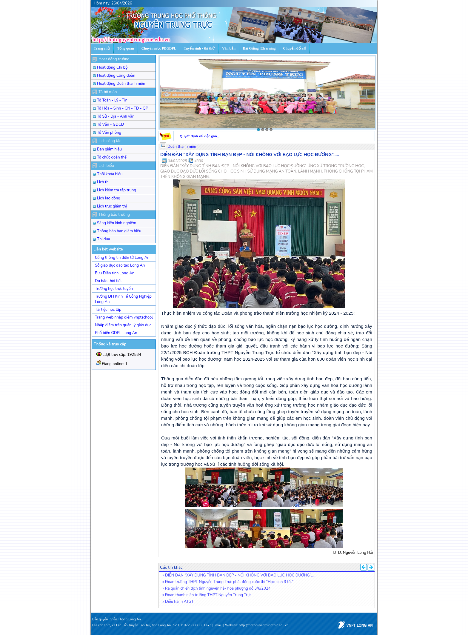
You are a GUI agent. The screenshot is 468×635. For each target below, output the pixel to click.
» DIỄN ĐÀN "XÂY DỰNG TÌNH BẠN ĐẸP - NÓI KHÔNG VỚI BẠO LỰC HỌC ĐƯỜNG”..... (238, 575)
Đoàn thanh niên (181, 146)
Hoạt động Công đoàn (116, 75)
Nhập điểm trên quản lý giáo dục (123, 325)
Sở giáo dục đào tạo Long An (120, 265)
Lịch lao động (108, 198)
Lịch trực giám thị (112, 206)
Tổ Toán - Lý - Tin (112, 100)
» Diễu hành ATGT (178, 601)
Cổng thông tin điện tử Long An (122, 257)
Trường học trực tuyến (114, 288)
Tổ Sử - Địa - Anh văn (115, 116)
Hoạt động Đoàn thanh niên (121, 83)
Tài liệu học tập (108, 309)
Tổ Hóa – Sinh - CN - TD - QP (122, 108)
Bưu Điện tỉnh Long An (114, 273)
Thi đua (103, 239)
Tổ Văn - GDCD (110, 124)
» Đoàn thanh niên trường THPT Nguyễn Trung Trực (206, 595)
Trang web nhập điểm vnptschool (124, 317)
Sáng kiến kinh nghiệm (116, 223)
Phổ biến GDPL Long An (116, 333)
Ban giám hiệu (109, 149)
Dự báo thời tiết (108, 281)
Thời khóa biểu (109, 174)
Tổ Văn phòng (109, 132)
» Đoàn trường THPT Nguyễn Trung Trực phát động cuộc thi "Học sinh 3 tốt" (227, 582)
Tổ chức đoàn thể (112, 157)
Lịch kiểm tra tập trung (116, 190)
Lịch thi (103, 182)
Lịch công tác (109, 141)
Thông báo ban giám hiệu (119, 231)
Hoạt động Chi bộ (112, 67)
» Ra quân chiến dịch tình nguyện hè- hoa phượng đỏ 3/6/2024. (217, 588)
